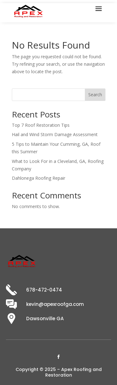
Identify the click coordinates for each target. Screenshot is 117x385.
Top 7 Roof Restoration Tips (41, 125)
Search (95, 94)
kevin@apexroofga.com (55, 304)
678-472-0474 (44, 290)
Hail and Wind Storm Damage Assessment (55, 134)
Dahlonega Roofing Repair (38, 178)
